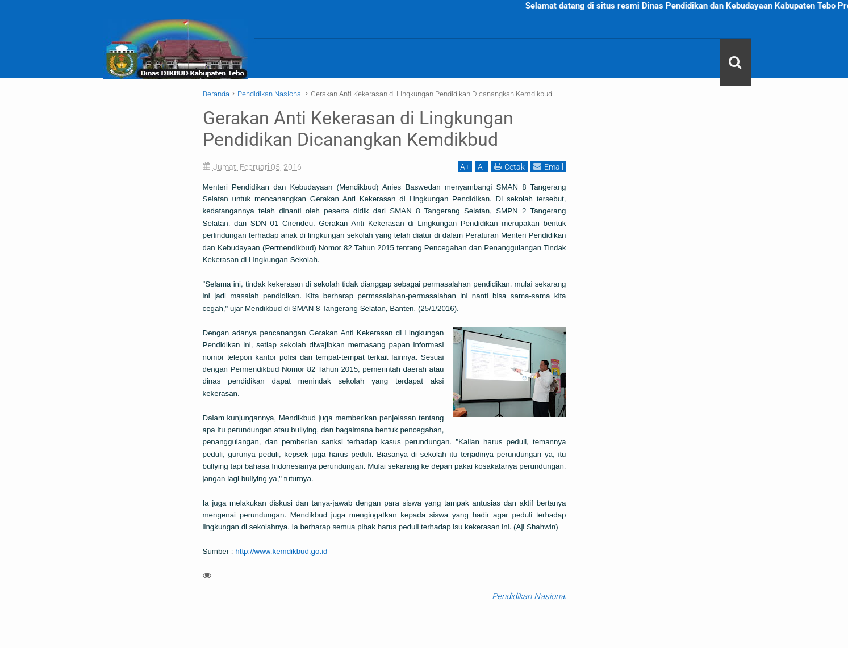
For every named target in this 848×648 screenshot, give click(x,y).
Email (548, 166)
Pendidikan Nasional (529, 596)
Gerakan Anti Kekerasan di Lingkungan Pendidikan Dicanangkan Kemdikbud (358, 128)
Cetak (509, 166)
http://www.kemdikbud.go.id (281, 551)
